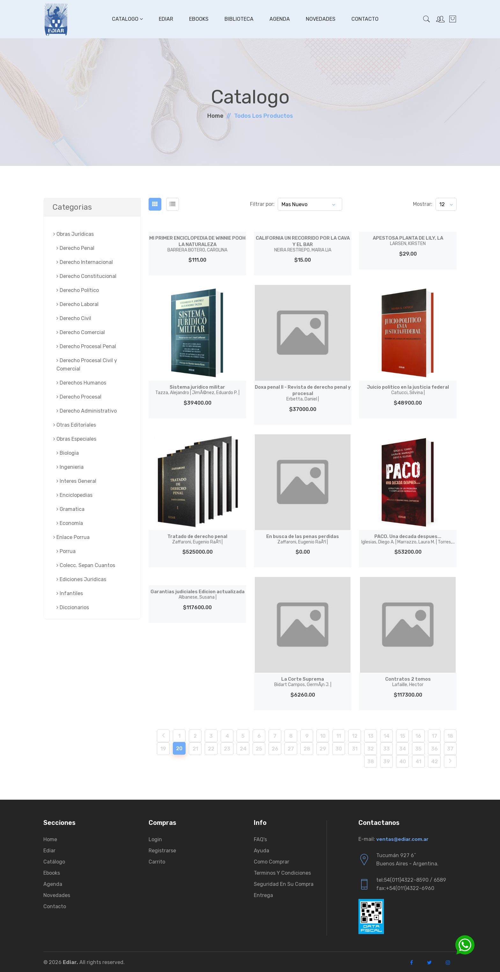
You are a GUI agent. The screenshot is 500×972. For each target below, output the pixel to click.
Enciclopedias (74, 495)
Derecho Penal (75, 248)
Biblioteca (238, 19)
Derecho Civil (73, 318)
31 (354, 747)
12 (354, 735)
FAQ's (260, 838)
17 (434, 735)
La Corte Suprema (302, 680)
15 (402, 735)
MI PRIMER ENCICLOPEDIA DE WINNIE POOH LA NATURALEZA (197, 243)
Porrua (66, 551)
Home (215, 115)
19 (163, 747)
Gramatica (70, 509)
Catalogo (126, 19)
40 (402, 760)
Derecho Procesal (78, 397)
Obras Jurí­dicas (73, 234)
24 (243, 747)
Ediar (165, 19)
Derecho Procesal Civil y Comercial (86, 364)
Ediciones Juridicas (81, 579)
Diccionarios (72, 607)
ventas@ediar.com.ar (403, 838)
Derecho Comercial (80, 332)
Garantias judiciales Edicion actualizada (197, 596)
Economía (69, 523)
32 (370, 747)
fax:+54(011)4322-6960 (405, 887)
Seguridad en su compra (283, 883)
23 (227, 747)
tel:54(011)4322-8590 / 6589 (411, 879)
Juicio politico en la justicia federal (408, 389)
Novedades (320, 19)
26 (275, 747)
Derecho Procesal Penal (86, 346)
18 (450, 735)
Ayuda (261, 849)
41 (418, 760)
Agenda (279, 19)
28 (307, 747)
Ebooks (198, 19)
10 (323, 735)
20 (179, 747)
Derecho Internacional (84, 262)
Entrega (263, 894)
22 (211, 747)
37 (450, 747)
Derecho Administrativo (86, 411)
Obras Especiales (74, 439)
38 (370, 760)
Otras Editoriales (74, 425)
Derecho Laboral (77, 304)
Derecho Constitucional (86, 276)
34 (402, 747)
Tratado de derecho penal (198, 538)
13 (370, 735)
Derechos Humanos (81, 383)
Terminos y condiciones (282, 872)
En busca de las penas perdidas (302, 538)
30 (338, 747)
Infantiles (69, 593)
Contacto (364, 19)
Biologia (67, 453)
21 (195, 747)
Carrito (157, 860)
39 (386, 760)
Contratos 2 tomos (408, 680)
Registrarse (162, 849)
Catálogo (54, 860)
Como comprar (271, 860)
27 (291, 747)
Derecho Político (77, 290)
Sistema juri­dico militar (197, 389)
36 (434, 747)
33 (386, 747)
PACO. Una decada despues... (408, 538)
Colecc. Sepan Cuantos (85, 565)
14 (386, 735)
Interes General (76, 481)
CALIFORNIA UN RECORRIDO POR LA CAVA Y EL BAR (302, 243)
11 (338, 735)
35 (418, 747)
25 (259, 747)
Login (155, 838)
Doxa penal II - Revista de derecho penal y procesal (302, 392)
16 (418, 735)
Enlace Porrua (71, 537)
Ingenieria (70, 467)
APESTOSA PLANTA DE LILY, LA (408, 240)
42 (434, 760)
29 (323, 747)
